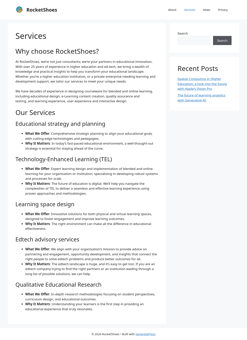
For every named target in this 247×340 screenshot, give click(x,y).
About (172, 10)
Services (189, 10)
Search (183, 33)
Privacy (223, 10)
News (206, 10)
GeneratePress (145, 334)
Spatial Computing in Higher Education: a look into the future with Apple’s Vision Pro (202, 84)
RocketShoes (41, 9)
